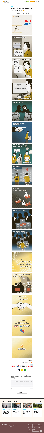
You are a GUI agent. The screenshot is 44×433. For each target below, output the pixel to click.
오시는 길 (34, 429)
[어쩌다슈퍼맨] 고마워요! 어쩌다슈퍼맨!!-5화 (21, 8)
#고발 (12, 375)
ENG (37, 1)
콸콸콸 (12, 6)
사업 (16, 1)
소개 (24, 1)
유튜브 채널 (30, 427)
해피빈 (30, 429)
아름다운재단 (4, 424)
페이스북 (30, 424)
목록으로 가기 (20, 392)
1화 (27, 362)
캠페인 (20, 1)
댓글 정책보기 (12, 388)
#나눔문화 (15, 376)
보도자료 (34, 427)
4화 (32, 362)
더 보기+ (41, 401)
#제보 (27, 375)
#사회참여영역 (30, 375)
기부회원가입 (32, 1)
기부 (12, 1)
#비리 (18, 375)
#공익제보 (15, 375)
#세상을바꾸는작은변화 (19, 376)
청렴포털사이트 (39, 427)
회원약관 (39, 424)
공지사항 (34, 424)
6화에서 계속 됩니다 (30, 360)
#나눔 (12, 376)
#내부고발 (21, 375)
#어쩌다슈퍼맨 (25, 376)
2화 (29, 362)
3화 (31, 362)
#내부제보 (24, 375)
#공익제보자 (29, 376)
